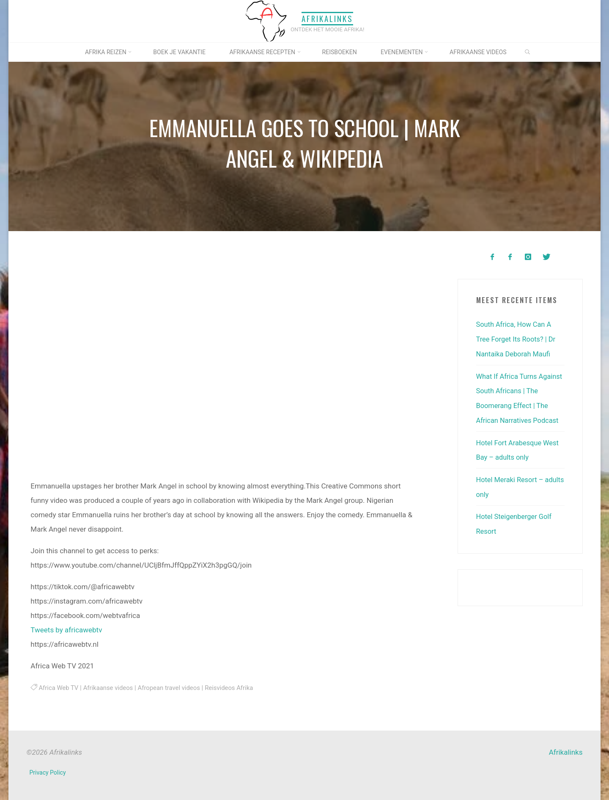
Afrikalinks (327, 18)
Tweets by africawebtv (66, 629)
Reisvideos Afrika (234, 687)
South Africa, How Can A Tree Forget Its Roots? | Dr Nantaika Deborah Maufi (517, 338)
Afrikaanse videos (109, 687)
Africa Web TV (59, 687)
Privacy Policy (48, 772)
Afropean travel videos (172, 687)
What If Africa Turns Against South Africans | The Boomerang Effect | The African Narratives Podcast (514, 404)
